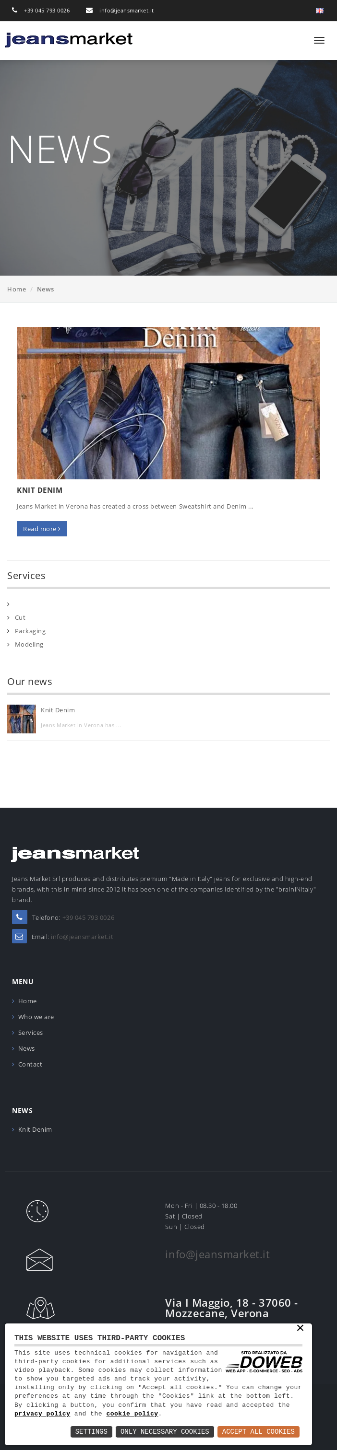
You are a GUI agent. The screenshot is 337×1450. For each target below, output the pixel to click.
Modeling (29, 644)
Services (30, 1032)
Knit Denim (39, 490)
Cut (20, 617)
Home (16, 289)
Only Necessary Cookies (164, 1431)
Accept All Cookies (258, 1431)
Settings (91, 1431)
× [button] (300, 1328)
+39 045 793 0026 (47, 10)
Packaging (30, 630)
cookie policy (132, 1414)
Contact (30, 1064)
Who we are (36, 1016)
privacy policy (42, 1414)
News (26, 1048)
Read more (42, 528)
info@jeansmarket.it (126, 10)
